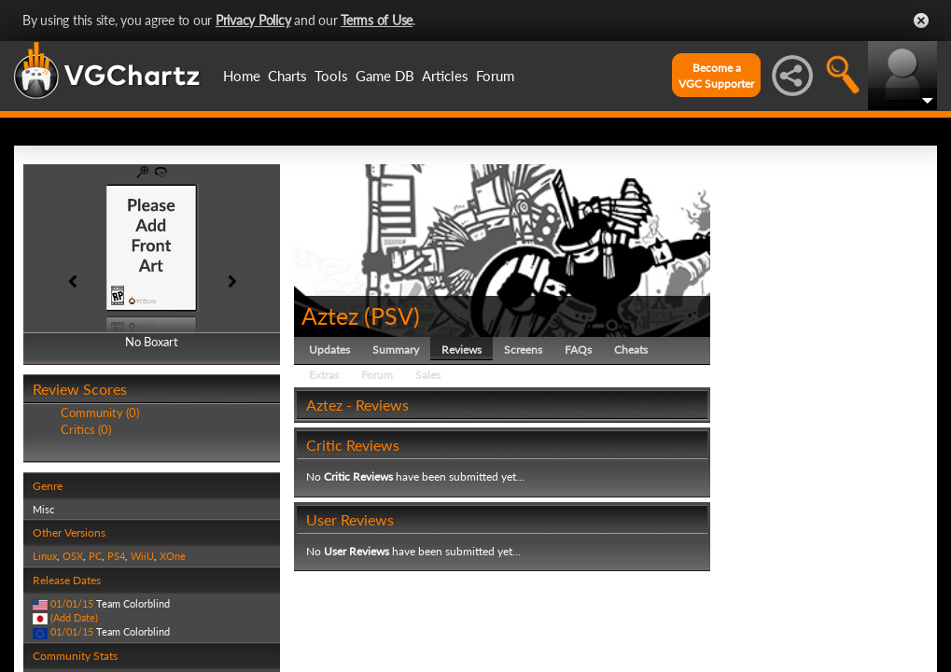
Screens (523, 350)
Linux (45, 556)
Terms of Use (377, 20)
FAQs (578, 350)
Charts (287, 75)
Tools (331, 75)
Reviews (461, 350)
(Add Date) (74, 617)
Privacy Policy (253, 20)
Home (241, 75)
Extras (324, 375)
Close (921, 20)
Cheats (631, 350)
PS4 (116, 556)
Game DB (385, 75)
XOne (173, 556)
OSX (73, 556)
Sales (428, 375)
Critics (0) (86, 429)
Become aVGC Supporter (716, 76)
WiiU (142, 556)
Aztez (329, 315)
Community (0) (100, 412)
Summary (395, 350)
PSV (392, 315)
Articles (445, 75)
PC (95, 556)
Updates (329, 350)
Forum (495, 75)
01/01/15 (71, 603)
